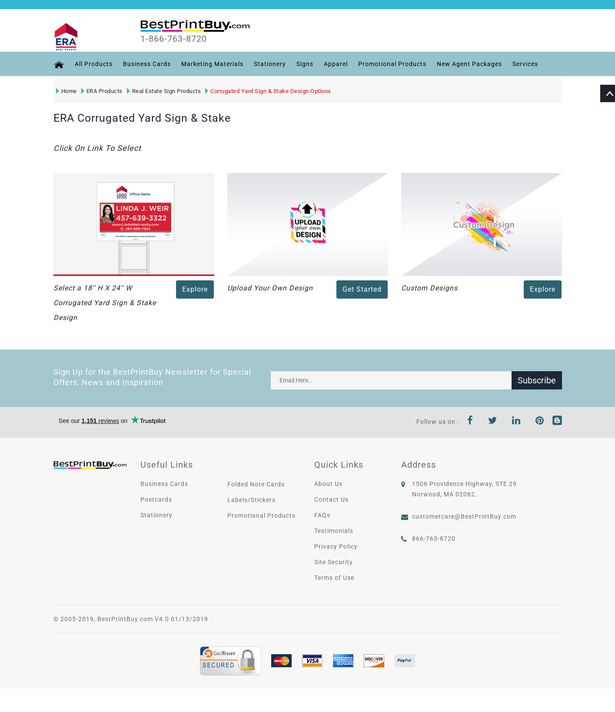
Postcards (156, 499)
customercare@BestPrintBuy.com (464, 516)
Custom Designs (429, 288)
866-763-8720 (433, 538)
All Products (94, 63)
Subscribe (537, 380)
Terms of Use (334, 577)
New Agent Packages (469, 63)
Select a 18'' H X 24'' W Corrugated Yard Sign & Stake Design (104, 303)
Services (525, 63)
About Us (328, 483)
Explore (195, 289)
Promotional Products (392, 63)
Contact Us (331, 499)
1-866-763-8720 (173, 38)
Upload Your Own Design (270, 288)
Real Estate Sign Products (164, 91)
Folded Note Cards (256, 484)
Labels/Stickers (251, 499)
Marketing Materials (212, 63)
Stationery (270, 63)
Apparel (336, 63)
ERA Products (102, 91)
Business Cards (147, 63)
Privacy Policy (336, 546)
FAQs (322, 515)
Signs (304, 63)
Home (66, 91)
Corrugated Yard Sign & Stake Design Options (268, 91)
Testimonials (333, 530)
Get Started (362, 289)
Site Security (333, 562)
